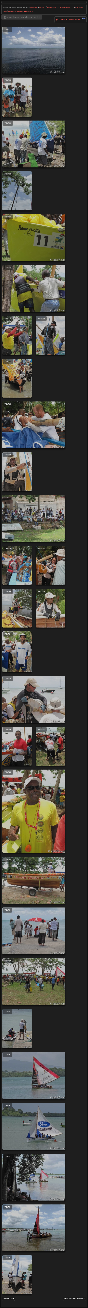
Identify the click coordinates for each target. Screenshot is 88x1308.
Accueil (34, 7)
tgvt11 (33, 144)
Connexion (8, 1299)
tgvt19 (17, 471)
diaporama (74, 20)
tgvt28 (33, 811)
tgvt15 (17, 335)
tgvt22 (17, 608)
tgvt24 (17, 651)
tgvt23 (50, 608)
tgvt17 (17, 378)
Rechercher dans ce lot (24, 17)
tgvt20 (17, 565)
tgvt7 (33, 1177)
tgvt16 (50, 335)
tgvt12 (17, 190)
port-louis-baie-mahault (20, 11)
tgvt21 (50, 565)
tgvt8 (33, 1227)
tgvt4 (17, 1028)
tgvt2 (33, 518)
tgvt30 (33, 981)
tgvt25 (33, 699)
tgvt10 (17, 97)
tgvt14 (33, 288)
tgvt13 (33, 237)
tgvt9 (17, 1274)
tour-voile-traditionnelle (60, 7)
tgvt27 (50, 746)
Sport (42, 7)
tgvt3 (33, 930)
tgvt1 (33, 50)
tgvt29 (33, 880)
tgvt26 (17, 746)
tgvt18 (33, 424)
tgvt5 (33, 1075)
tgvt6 (33, 1126)
